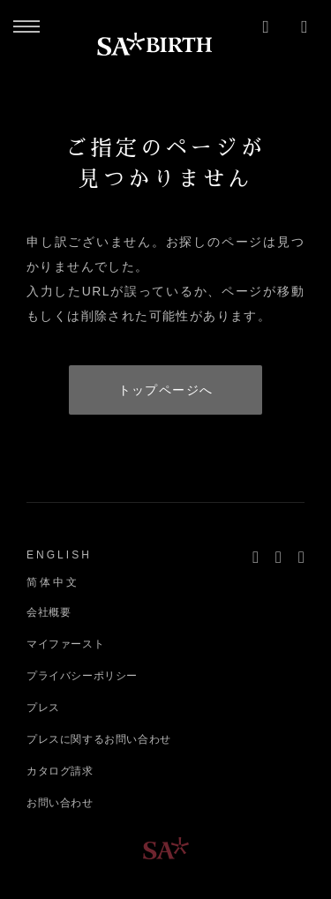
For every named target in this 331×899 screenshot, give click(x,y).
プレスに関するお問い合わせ (98, 739)
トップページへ (166, 390)
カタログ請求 (60, 771)
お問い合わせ (60, 803)
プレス (43, 707)
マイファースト (65, 644)
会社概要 (48, 612)
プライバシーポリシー (82, 676)
